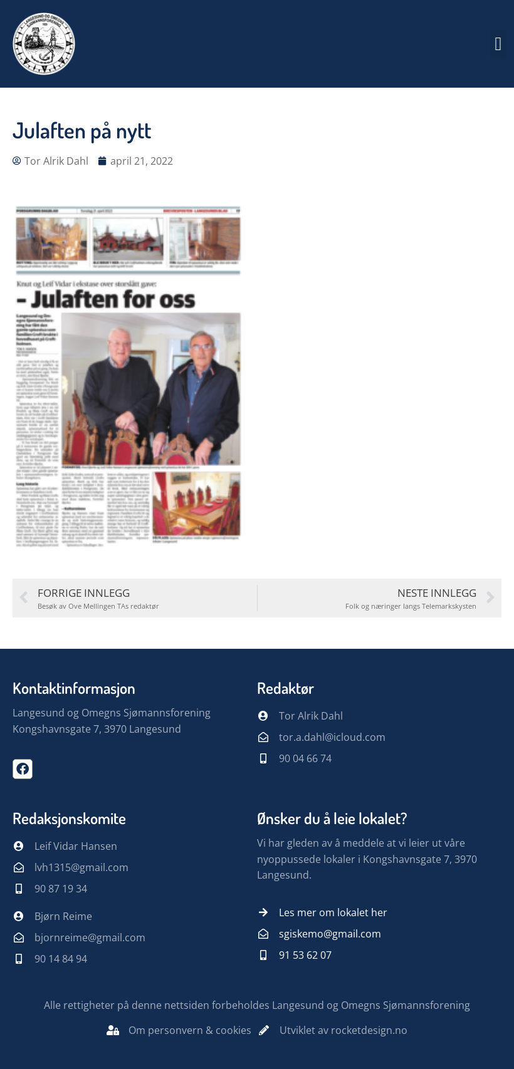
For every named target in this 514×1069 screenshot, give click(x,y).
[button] (498, 44)
